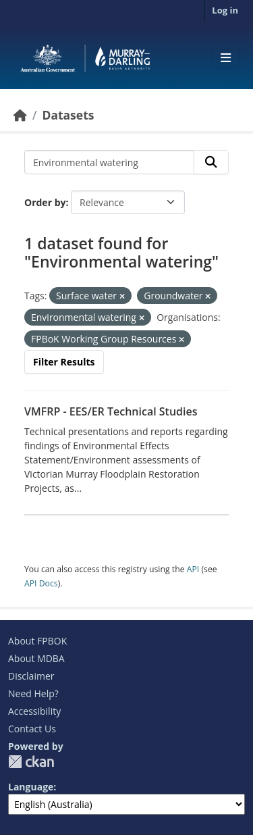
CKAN (31, 762)
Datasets (68, 115)
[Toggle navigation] (226, 58)
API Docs (41, 583)
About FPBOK (37, 640)
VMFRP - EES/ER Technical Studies (111, 411)
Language (30, 786)
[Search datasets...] (109, 162)
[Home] (20, 115)
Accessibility (34, 711)
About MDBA (36, 658)
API (193, 569)
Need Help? (33, 693)
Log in (225, 10)
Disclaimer (31, 675)
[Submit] (211, 162)
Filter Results (64, 361)
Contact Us (32, 728)
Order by (44, 202)
